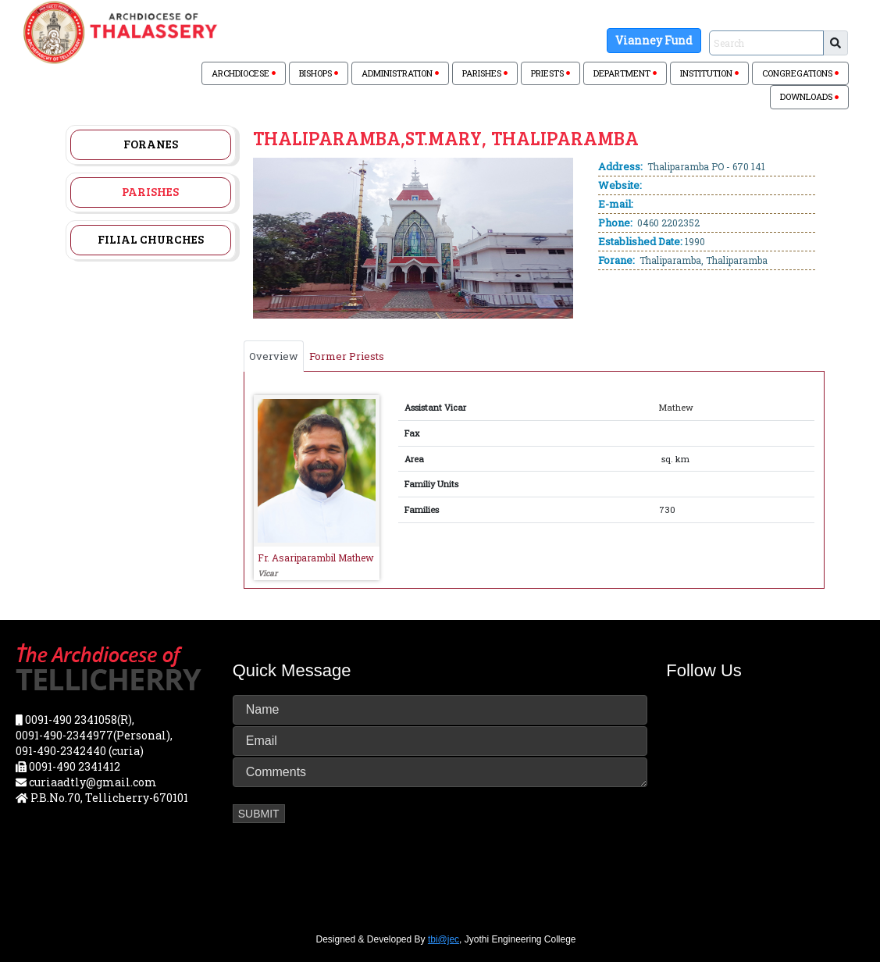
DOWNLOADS (809, 96)
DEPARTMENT (625, 73)
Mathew (676, 407)
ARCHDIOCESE (244, 73)
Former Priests (346, 356)
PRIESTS (550, 73)
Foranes (150, 143)
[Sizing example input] (766, 42)
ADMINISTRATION (400, 73)
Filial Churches (151, 239)
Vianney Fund (654, 40)
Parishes (150, 191)
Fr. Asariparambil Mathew (316, 557)
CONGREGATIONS (800, 73)
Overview (273, 356)
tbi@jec (443, 939)
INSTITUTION (709, 73)
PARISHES (485, 73)
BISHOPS (318, 73)
